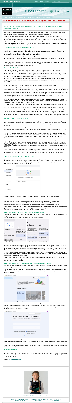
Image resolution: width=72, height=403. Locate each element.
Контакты (47, 1)
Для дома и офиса (7, 4)
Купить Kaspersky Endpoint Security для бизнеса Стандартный (19, 400)
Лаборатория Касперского (15, 359)
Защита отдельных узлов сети (35, 4)
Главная (5, 17)
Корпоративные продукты (20, 4)
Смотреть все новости (36, 367)
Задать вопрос (39, 1)
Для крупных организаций (50, 4)
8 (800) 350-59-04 (61, 11)
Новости (10, 17)
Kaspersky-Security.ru (39, 11)
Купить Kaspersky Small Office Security (55, 400)
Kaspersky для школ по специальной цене (36, 395)
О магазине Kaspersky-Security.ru (11, 1)
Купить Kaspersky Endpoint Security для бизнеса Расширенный (39, 400)
